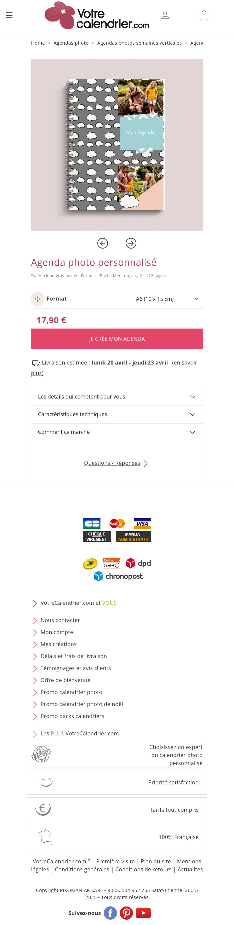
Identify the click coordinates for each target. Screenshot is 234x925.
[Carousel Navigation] (117, 243)
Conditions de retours (143, 869)
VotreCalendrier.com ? (61, 861)
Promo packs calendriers (72, 716)
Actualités (190, 869)
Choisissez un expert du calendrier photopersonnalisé (176, 755)
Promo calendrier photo (71, 692)
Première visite (115, 861)
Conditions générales (82, 869)
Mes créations (59, 644)
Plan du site (156, 861)
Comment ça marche (64, 432)
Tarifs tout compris (174, 809)
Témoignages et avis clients (76, 668)
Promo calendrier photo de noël (82, 704)
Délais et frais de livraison (74, 656)
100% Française (179, 837)
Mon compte (57, 632)
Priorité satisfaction (173, 782)
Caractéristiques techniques (72, 414)
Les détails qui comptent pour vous (81, 396)
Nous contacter (60, 620)
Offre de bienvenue (66, 680)
